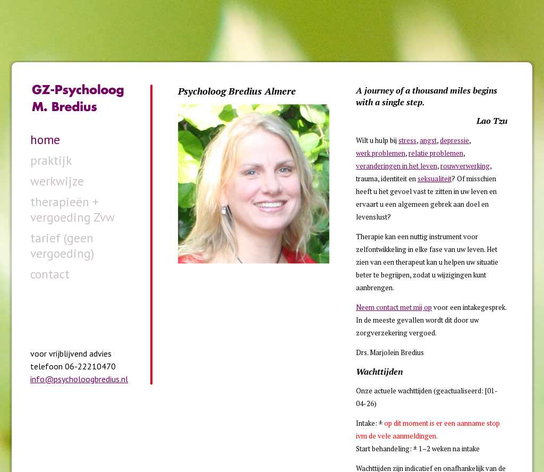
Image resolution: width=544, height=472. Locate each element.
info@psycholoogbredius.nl (79, 379)
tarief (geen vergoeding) (62, 245)
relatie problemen (436, 153)
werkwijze (57, 181)
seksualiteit (435, 178)
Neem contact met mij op (394, 307)
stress (407, 140)
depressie (454, 140)
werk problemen (380, 153)
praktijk (51, 160)
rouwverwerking (465, 166)
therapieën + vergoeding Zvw (72, 209)
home (45, 139)
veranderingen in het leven (396, 166)
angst (428, 140)
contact (50, 274)
